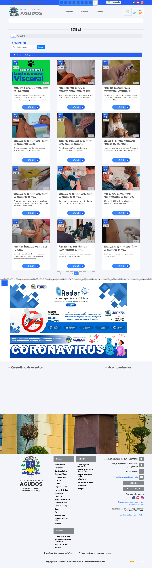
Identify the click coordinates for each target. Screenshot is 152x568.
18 (84, 273)
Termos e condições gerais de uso (131, 502)
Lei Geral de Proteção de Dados (132, 515)
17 (80, 273)
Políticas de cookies (136, 505)
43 (93, 273)
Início (13, 36)
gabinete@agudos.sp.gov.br (127, 477)
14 (68, 273)
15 (72, 273)
